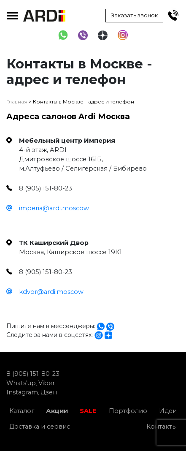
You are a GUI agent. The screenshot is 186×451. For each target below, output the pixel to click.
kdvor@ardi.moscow (51, 292)
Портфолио (128, 411)
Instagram (22, 392)
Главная (16, 101)
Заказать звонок (134, 15)
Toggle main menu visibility (12, 14)
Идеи (168, 411)
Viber (46, 383)
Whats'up (21, 383)
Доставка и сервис (39, 426)
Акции (57, 411)
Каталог (21, 411)
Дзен (48, 392)
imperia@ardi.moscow (54, 208)
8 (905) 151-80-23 (32, 374)
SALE (88, 411)
